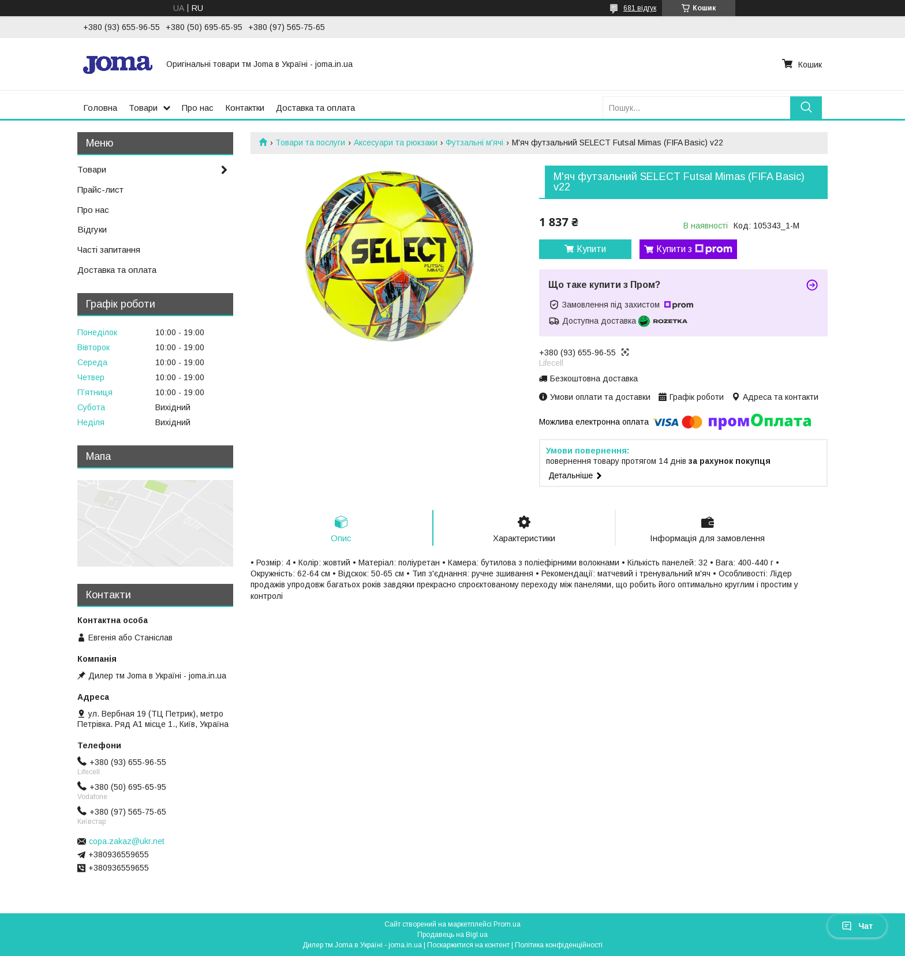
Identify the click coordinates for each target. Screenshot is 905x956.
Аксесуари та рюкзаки (395, 142)
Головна (100, 108)
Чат (857, 926)
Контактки (244, 108)
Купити (591, 249)
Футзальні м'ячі (474, 142)
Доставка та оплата (315, 108)
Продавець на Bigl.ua (452, 935)
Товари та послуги (310, 142)
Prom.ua (507, 924)
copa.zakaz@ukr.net (126, 841)
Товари (143, 108)
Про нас (198, 108)
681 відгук (639, 8)
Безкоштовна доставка (594, 378)
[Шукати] (806, 107)
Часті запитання (108, 249)
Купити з (694, 249)
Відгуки (92, 229)
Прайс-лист (100, 189)
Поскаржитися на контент (468, 945)
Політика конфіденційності (559, 945)
